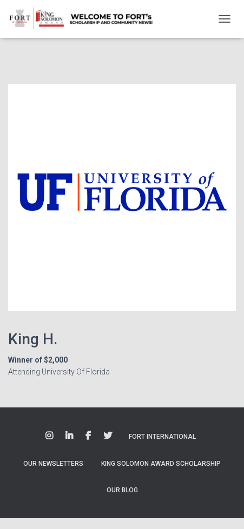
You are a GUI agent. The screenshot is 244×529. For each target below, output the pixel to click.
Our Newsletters (53, 463)
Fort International (162, 436)
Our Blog (122, 490)
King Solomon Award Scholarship (161, 463)
